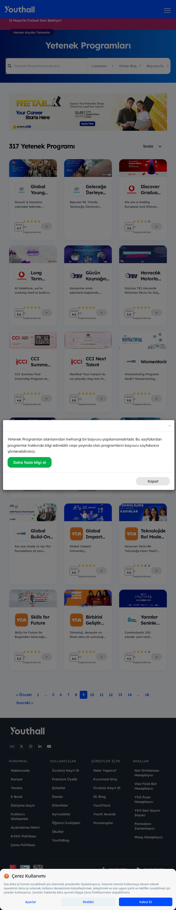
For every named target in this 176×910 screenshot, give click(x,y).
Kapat (153, 481)
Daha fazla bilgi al (29, 462)
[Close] (169, 425)
